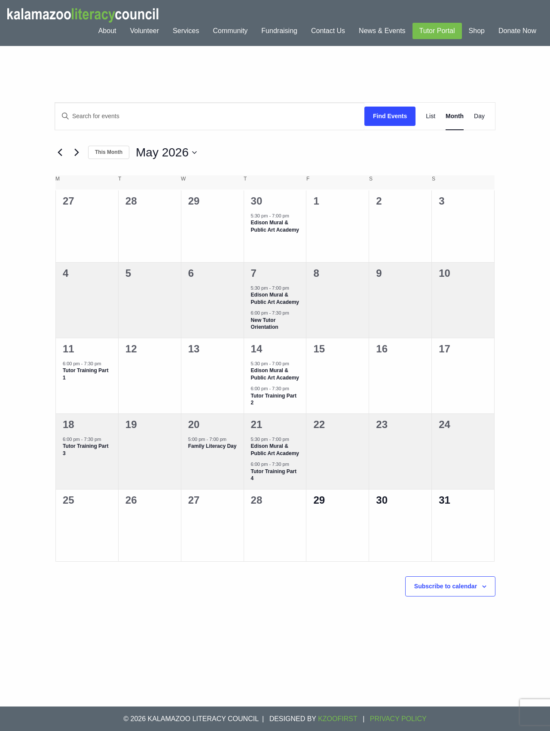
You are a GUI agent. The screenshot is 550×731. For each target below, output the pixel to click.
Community (230, 30)
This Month (108, 152)
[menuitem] (107, 31)
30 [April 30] (257, 201)
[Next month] (76, 152)
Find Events (390, 116)
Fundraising (279, 30)
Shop (477, 30)
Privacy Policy (398, 718)
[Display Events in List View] (430, 116)
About (107, 30)
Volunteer (144, 30)
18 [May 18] (68, 424)
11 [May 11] (68, 349)
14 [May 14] (257, 349)
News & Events (382, 30)
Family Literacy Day (212, 446)
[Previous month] (60, 152)
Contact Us (328, 30)
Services (186, 30)
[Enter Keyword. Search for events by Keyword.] (209, 116)
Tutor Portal (437, 30)
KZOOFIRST (338, 718)
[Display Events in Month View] (455, 116)
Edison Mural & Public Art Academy (275, 226)
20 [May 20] (194, 424)
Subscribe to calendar (445, 586)
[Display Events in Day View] (479, 116)
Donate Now (517, 30)
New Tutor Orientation (264, 323)
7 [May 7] (254, 273)
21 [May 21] (257, 424)
